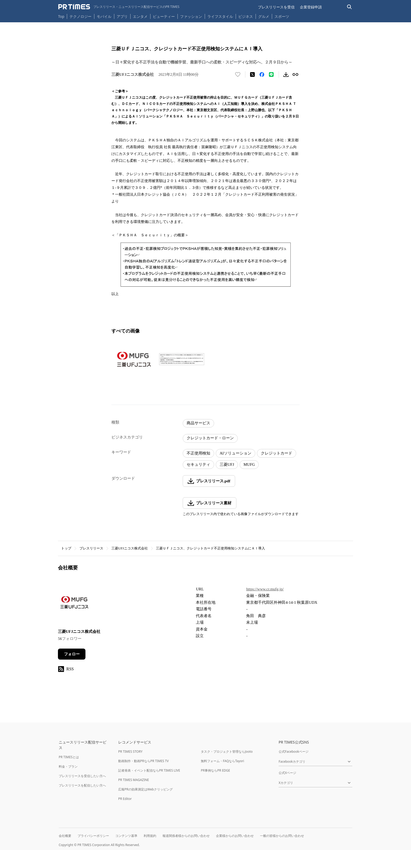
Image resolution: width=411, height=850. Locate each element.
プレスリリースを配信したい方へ (82, 785)
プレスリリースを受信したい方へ (82, 776)
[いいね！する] (238, 74)
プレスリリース (91, 548)
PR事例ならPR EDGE (215, 770)
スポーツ (281, 16)
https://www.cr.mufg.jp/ (265, 589)
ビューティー (164, 16)
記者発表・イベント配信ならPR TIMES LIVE (149, 770)
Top (61, 16)
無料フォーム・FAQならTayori (222, 761)
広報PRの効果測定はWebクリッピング (145, 789)
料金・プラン (68, 766)
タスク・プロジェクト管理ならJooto (226, 751)
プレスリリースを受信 (276, 6)
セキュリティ (198, 464)
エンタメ (140, 16)
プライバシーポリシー (93, 835)
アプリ (122, 16)
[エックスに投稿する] (252, 74)
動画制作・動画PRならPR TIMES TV (143, 761)
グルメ (263, 16)
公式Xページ (287, 773)
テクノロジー (80, 16)
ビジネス (245, 16)
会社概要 (65, 835)
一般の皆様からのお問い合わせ (282, 835)
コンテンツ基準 (126, 835)
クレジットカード (276, 453)
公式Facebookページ (294, 751)
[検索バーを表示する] (349, 6)
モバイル (104, 16)
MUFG (249, 464)
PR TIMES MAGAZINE (133, 780)
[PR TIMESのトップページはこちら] (119, 7)
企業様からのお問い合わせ (235, 835)
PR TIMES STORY (130, 751)
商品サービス (198, 423)
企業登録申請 (311, 6)
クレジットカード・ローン (210, 438)
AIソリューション (235, 453)
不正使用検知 (198, 453)
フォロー (72, 654)
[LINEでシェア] (271, 74)
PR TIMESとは (69, 757)
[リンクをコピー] (295, 74)
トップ (66, 548)
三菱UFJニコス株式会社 (129, 548)
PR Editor (125, 798)
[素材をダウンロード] (286, 74)
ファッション (191, 16)
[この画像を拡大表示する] (133, 359)
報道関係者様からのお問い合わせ (186, 835)
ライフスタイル (220, 16)
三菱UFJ (227, 464)
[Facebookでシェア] (262, 74)
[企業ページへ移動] (74, 604)
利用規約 (150, 835)
